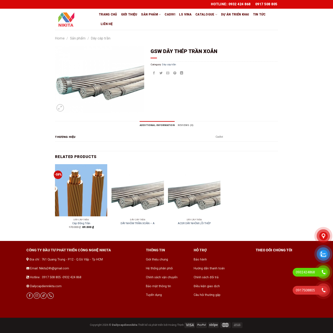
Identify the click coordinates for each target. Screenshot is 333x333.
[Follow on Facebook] (30, 295)
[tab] (157, 125)
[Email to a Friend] (168, 73)
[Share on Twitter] (161, 73)
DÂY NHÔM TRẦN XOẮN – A (138, 223)
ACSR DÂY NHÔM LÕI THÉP (194, 223)
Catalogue (206, 15)
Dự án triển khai (235, 14)
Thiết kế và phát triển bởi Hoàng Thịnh (161, 324)
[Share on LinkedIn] (181, 73)
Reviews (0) (185, 125)
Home (60, 38)
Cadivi (170, 14)
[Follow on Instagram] (37, 295)
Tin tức (259, 14)
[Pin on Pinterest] (175, 73)
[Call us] (50, 295)
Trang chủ (108, 14)
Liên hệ (107, 24)
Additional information (157, 125)
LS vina (185, 14)
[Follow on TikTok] (43, 295)
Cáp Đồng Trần (81, 223)
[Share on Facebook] (154, 73)
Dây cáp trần (100, 38)
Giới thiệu (129, 14)
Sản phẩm (151, 15)
